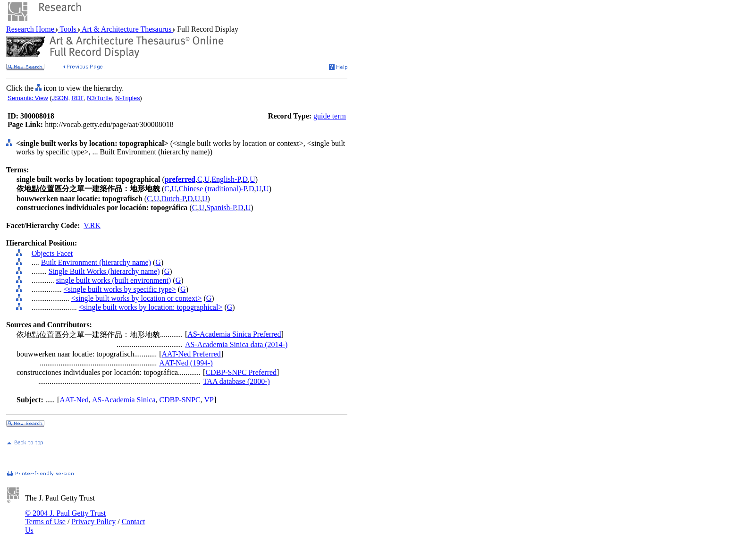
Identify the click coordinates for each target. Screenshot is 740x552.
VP (208, 400)
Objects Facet (52, 253)
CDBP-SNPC (180, 400)
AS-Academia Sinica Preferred (234, 334)
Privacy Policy (93, 522)
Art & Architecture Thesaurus (126, 29)
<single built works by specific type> (120, 289)
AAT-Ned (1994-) (186, 363)
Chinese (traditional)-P (213, 189)
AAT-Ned (74, 400)
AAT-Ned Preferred (191, 354)
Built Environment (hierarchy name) (96, 262)
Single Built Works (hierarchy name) (104, 271)
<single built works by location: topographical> (151, 307)
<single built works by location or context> (136, 298)
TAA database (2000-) (236, 381)
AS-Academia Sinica (124, 400)
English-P (225, 179)
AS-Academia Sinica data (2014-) (236, 344)
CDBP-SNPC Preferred (241, 372)
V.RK (92, 225)
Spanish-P (221, 208)
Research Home (31, 29)
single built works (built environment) (113, 280)
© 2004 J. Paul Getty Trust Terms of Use (65, 517)
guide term (329, 116)
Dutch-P (173, 199)
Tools (68, 29)
